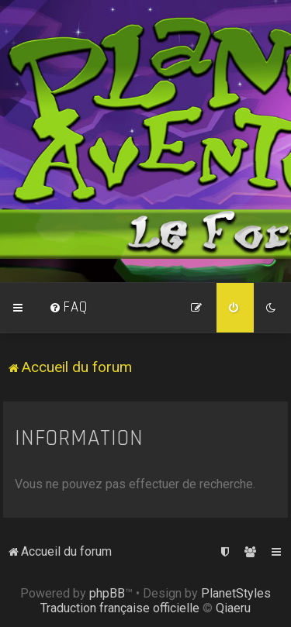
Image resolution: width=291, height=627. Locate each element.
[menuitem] (68, 307)
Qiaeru (233, 608)
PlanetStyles (236, 593)
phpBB (107, 593)
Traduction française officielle (119, 608)
